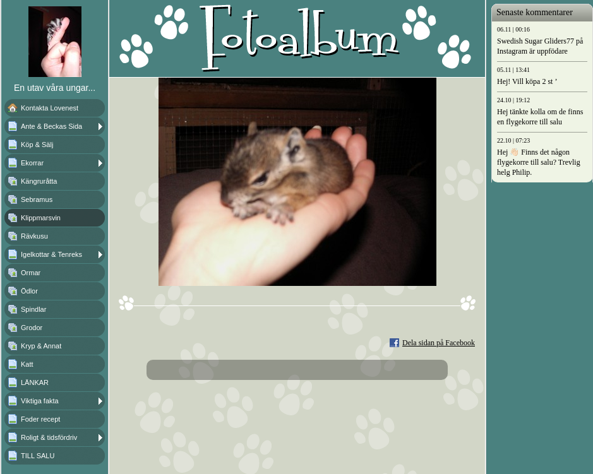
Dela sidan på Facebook (438, 342)
